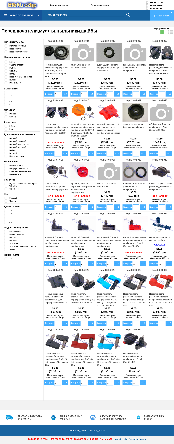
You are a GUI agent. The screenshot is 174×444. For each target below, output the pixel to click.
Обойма (13, 71)
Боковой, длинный (18, 141)
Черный (13, 201)
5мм (11, 129)
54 (10, 104)
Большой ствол (17, 165)
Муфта (12, 68)
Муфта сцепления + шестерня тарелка (24, 185)
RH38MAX (14, 240)
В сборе (13, 150)
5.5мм (12, 126)
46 (10, 95)
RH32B (12, 237)
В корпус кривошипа (19, 168)
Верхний (13, 153)
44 (10, 92)
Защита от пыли (17, 65)
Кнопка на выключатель (21, 171)
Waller (12, 249)
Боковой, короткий (18, 147)
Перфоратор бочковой (20, 52)
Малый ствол (15, 174)
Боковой (13, 138)
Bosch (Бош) (15, 231)
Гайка (12, 62)
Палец (12, 74)
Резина (12, 114)
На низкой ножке (17, 156)
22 (10, 219)
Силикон (13, 117)
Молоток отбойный (18, 46)
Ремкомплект (15, 83)
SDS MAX (13, 243)
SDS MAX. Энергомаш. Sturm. (23, 246)
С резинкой (14, 189)
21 (10, 216)
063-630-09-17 (156, 2)
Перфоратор (15, 49)
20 (10, 213)
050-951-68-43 (156, 8)
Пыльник (13, 80)
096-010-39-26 (156, 5)
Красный (13, 198)
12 (10, 259)
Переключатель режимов (21, 77)
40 (10, 222)
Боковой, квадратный (19, 144)
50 (10, 101)
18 (10, 210)
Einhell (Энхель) (17, 234)
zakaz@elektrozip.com (134, 439)
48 (10, 98)
